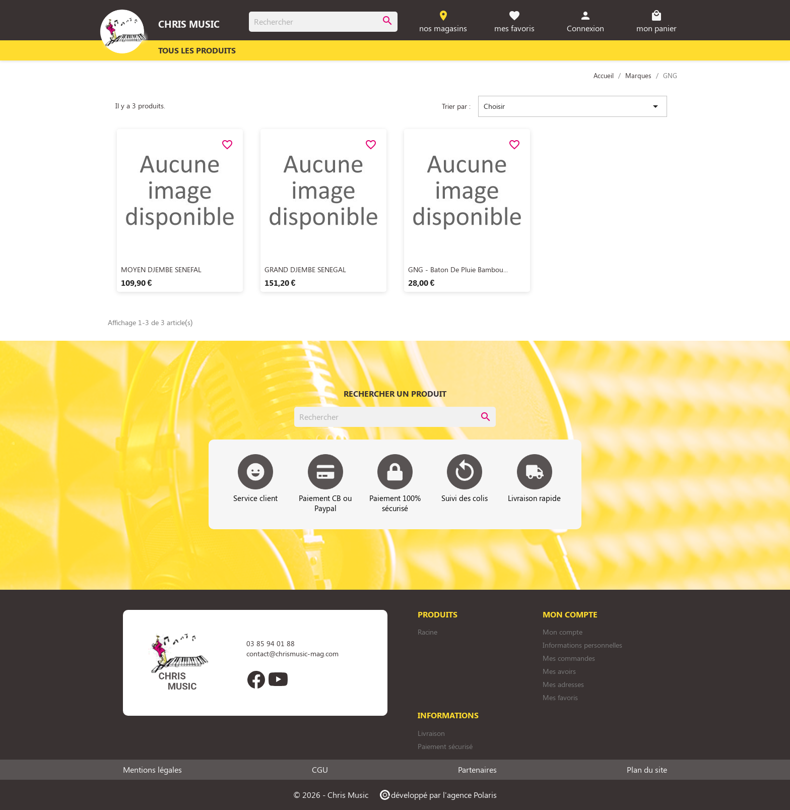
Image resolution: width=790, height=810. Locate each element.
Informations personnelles (582, 645)
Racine (427, 632)
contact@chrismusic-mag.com (292, 653)
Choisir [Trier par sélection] (573, 106)
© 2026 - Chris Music (330, 794)
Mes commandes (569, 658)
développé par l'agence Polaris (437, 794)
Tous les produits (197, 50)
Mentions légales (152, 770)
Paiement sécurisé (445, 746)
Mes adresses (563, 684)
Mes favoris (560, 697)
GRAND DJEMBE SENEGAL (305, 269)
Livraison (431, 733)
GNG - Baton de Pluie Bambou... (458, 269)
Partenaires (477, 770)
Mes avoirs (559, 671)
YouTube (278, 679)
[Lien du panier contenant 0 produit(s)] (656, 22)
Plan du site (647, 770)
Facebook (256, 679)
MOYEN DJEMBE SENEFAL (161, 269)
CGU (320, 770)
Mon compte (562, 632)
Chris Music (189, 23)
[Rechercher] (323, 22)
